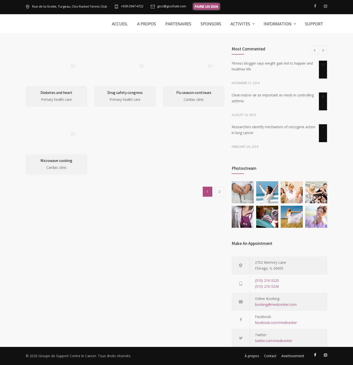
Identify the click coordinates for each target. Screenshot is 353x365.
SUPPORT (314, 24)
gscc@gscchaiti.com (171, 6)
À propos (252, 356)
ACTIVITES (240, 24)
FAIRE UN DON (206, 6)
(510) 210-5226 (267, 286)
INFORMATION (277, 24)
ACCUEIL (120, 24)
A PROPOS (146, 24)
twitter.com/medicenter (273, 340)
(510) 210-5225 (267, 280)
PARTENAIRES (178, 24)
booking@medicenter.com (276, 304)
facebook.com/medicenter (276, 322)
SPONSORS (211, 24)
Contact (270, 356)
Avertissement (292, 356)
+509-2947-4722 (132, 6)
